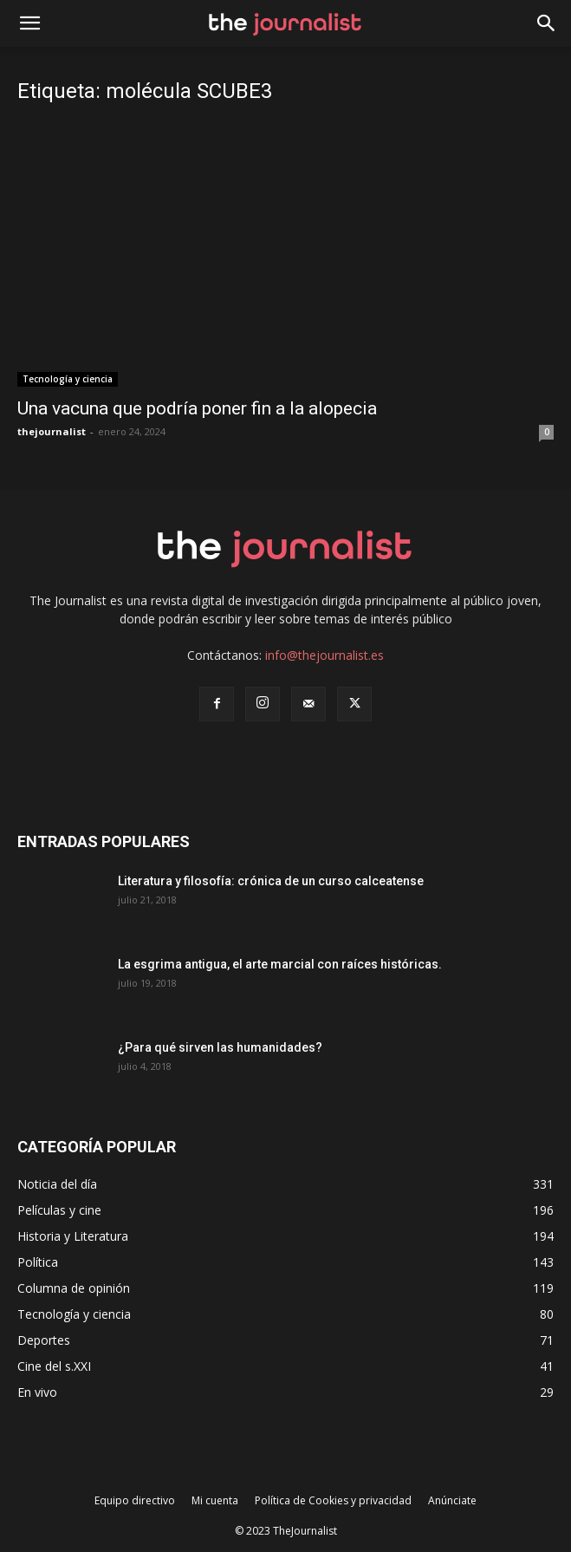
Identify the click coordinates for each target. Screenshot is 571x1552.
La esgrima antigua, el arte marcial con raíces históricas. (280, 964)
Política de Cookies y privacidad (333, 1500)
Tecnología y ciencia (68, 379)
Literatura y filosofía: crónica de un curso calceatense (271, 881)
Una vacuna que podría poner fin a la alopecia (197, 408)
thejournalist (51, 431)
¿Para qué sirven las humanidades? (220, 1047)
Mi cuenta (214, 1500)
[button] (546, 23)
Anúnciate (452, 1500)
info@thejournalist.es (324, 655)
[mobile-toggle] (29, 23)
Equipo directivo (134, 1500)
